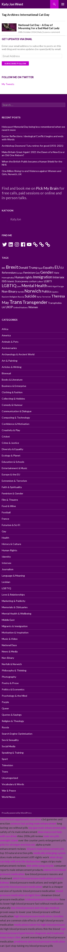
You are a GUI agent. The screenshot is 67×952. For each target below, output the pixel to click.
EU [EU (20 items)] (57, 267)
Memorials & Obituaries (15, 607)
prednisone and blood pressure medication (39, 941)
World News (8, 796)
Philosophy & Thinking (14, 670)
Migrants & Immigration (15, 626)
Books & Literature (12, 379)
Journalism (7, 569)
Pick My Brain (47, 188)
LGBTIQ (6, 588)
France (5, 518)
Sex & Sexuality (10, 739)
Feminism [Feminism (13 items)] (29, 272)
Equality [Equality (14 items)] (48, 267)
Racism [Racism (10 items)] (5, 296)
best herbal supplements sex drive (20, 819)
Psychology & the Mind (14, 695)
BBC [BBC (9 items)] (3, 268)
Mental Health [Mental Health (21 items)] (34, 285)
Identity (6, 556)
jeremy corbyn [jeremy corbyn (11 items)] (29, 281)
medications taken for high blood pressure (39, 924)
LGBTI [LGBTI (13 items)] (48, 281)
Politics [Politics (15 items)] (47, 291)
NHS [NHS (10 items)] (50, 286)
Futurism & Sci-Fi (11, 525)
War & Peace (9, 790)
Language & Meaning (13, 575)
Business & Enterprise (14, 385)
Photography (9, 676)
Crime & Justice (10, 442)
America (6, 335)
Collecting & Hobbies (13, 398)
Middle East (8, 619)
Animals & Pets (10, 341)
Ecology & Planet (11, 455)
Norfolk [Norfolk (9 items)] (21, 292)
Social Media (8, 746)
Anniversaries (9, 347)
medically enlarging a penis (49, 853)
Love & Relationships (13, 594)
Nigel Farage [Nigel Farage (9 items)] (58, 286)
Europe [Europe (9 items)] (19, 273)
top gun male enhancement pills (47, 827)
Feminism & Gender (12, 493)
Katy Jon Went (12, 4)
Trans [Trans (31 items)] (15, 302)
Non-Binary (8, 657)
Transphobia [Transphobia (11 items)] (55, 303)
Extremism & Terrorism (14, 480)
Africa (5, 329)
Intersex (6, 562)
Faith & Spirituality (12, 487)
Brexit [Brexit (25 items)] (12, 267)
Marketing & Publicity (13, 600)
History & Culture (11, 543)
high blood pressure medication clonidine (38, 916)
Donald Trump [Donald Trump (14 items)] (28, 267)
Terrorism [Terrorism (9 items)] (46, 297)
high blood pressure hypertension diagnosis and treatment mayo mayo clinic (33, 933)
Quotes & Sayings (12, 714)
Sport (5, 758)
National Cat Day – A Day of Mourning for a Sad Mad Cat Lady (38, 26)
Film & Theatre (10, 499)
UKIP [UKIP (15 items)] (9, 307)
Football (6, 512)
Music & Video (10, 638)
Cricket (6, 436)
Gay (4, 531)
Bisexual (6, 373)
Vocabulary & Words (13, 784)
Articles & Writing (11, 366)
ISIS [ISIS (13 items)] (4, 281)
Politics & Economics (13, 689)
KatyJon (7, 210)
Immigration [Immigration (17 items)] (42, 277)
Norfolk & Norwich (12, 664)
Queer (5, 708)
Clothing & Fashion (12, 392)
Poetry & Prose (10, 683)
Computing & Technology (16, 417)
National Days (9, 645)
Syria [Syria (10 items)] (39, 296)
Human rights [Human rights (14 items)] (24, 277)
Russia (5, 727)
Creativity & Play (11, 430)
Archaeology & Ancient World (18, 354)
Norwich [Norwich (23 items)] (32, 290)
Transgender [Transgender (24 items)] (35, 302)
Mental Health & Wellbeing (16, 613)
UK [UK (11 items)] (3, 307)
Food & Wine (9, 506)
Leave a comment (51, 32)
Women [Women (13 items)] (33, 307)
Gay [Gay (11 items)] (38, 272)
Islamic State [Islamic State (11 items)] (14, 281)
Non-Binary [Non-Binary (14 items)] (9, 291)
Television (7, 765)
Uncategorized (10, 777)
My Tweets (8, 84)
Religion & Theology (13, 720)
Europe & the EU (11, 474)
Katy (40, 32)
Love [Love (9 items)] (19, 286)
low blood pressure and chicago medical (35, 907)
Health (5, 537)
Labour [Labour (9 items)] (40, 281)
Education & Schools (13, 461)
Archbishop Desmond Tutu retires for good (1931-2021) (32, 145)
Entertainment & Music (14, 468)
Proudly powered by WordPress (17, 813)
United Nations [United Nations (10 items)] (20, 307)
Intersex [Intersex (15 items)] (58, 277)
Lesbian (6, 581)
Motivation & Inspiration (15, 632)
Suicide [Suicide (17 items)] (30, 296)
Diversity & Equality (12, 449)
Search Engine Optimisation (17, 733)
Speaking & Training (13, 752)
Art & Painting (9, 360)
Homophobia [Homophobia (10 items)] (8, 277)
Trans (5, 771)
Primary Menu (63, 4)
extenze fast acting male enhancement (33, 823)
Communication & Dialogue (16, 411)
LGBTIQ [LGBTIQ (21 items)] (9, 285)
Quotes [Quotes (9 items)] (55, 292)
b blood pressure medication (42, 899)
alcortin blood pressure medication (21, 886)
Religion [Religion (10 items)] (13, 296)
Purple (5, 702)
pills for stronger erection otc (17, 844)
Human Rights (9, 550)
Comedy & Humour (12, 404)
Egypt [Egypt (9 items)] (40, 268)
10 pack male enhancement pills (45, 848)
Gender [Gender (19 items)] (46, 272)
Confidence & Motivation (15, 423)
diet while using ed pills (40, 865)
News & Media (10, 651)
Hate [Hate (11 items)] (56, 272)
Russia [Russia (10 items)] (21, 296)
